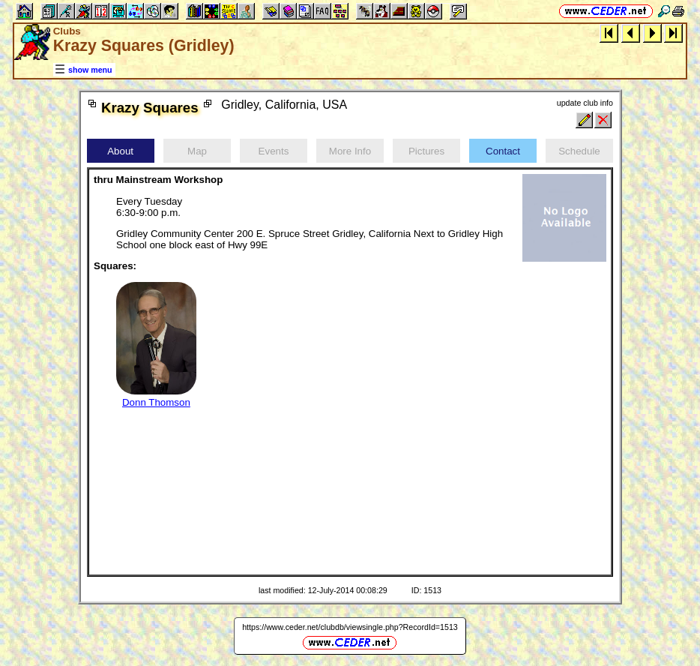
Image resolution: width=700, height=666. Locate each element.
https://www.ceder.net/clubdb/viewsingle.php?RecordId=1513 (350, 627)
